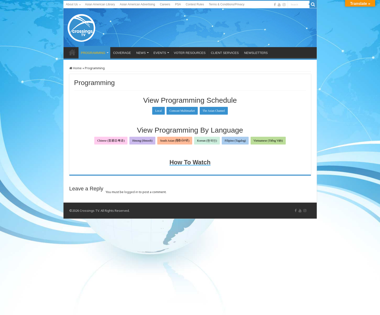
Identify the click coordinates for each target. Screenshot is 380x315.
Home (75, 68)
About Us (72, 4)
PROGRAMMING (93, 53)
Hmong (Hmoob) (142, 140)
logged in (131, 192)
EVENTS (159, 53)
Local (158, 110)
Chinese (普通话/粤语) (111, 140)
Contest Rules (195, 4)
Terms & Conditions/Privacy (227, 4)
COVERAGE (122, 53)
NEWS (141, 53)
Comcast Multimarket (182, 110)
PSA (178, 4)
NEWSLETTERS (256, 53)
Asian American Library (100, 4)
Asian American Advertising (137, 4)
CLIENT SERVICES (225, 53)
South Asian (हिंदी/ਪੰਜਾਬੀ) (175, 140)
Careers (165, 4)
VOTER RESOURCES (190, 53)
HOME (72, 52)
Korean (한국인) (207, 140)
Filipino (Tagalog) (235, 140)
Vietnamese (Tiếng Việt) (268, 140)
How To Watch (189, 162)
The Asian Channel (214, 110)
